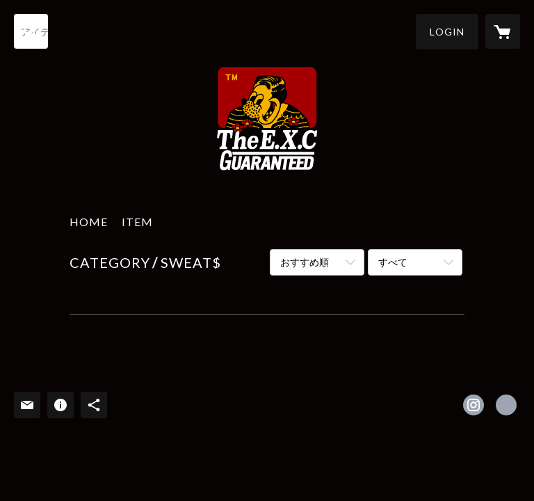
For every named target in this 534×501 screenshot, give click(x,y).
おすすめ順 (304, 262)
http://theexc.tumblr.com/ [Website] (506, 405)
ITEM (137, 221)
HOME (89, 221)
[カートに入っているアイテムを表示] (502, 31)
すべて (392, 262)
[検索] (31, 31)
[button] (447, 31)
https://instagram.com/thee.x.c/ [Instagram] (473, 405)
